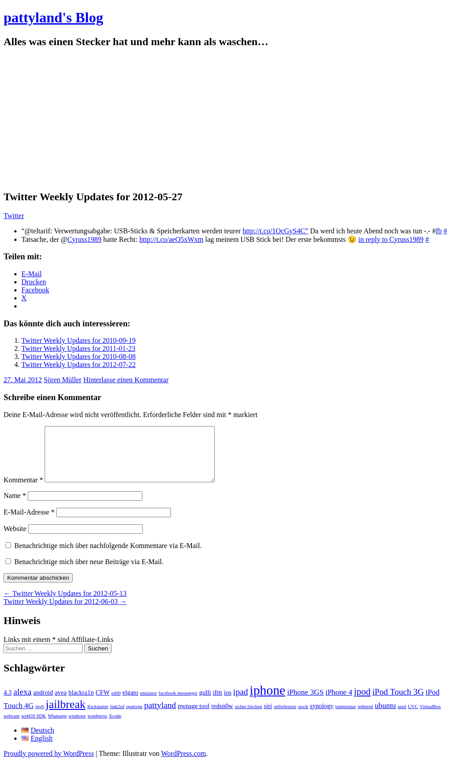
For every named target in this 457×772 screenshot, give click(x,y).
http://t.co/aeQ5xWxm (171, 239)
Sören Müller (63, 380)
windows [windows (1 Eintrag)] (77, 726)
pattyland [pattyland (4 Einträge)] (160, 716)
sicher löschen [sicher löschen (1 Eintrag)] (248, 717)
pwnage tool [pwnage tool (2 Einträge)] (193, 716)
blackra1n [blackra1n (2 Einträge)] (81, 703)
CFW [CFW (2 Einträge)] (102, 703)
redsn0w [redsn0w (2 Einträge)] (222, 716)
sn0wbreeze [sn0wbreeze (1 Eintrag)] (285, 717)
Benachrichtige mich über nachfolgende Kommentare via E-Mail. (108, 556)
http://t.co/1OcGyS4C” (275, 231)
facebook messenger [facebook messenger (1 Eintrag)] (178, 703)
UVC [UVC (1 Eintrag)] (413, 717)
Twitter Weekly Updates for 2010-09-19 (78, 340)
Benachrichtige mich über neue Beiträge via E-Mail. (89, 572)
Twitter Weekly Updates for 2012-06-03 (65, 612)
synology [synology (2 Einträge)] (321, 716)
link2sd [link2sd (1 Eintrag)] (117, 717)
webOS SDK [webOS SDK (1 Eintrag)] (33, 726)
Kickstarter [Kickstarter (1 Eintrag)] (97, 717)
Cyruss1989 (84, 239)
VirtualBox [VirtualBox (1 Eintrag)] (430, 717)
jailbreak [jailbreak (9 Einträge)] (65, 715)
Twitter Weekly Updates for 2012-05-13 (65, 604)
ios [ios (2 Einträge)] (228, 703)
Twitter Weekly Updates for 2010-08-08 (78, 356)
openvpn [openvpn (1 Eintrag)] (134, 717)
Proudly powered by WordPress (49, 764)
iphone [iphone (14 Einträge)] (268, 701)
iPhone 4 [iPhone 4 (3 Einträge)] (338, 703)
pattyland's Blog (53, 17)
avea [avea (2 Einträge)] (61, 703)
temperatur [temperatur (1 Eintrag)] (345, 717)
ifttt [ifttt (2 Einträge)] (217, 703)
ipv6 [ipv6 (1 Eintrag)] (39, 717)
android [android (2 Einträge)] (43, 703)
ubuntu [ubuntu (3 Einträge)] (385, 716)
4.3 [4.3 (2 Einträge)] (8, 703)
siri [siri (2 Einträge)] (268, 716)
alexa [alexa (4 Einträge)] (22, 702)
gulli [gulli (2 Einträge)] (205, 703)
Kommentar (23, 490)
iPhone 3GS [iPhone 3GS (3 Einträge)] (305, 703)
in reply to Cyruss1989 (391, 239)
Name (15, 506)
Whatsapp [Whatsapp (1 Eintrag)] (57, 726)
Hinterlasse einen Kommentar (126, 380)
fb (438, 231)
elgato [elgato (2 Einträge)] (130, 703)
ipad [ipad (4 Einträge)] (240, 702)
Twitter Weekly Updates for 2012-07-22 (78, 364)
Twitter (14, 215)
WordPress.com (183, 764)
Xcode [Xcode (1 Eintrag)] (115, 726)
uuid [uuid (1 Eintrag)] (402, 717)
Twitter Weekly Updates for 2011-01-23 (78, 348)
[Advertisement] (228, 119)
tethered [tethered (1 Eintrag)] (365, 717)
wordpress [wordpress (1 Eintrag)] (97, 726)
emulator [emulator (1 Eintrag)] (148, 703)
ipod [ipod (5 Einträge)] (362, 702)
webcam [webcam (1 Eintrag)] (12, 726)
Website (15, 539)
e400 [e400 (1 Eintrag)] (116, 703)
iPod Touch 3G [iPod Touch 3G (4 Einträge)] (398, 702)
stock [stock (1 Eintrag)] (303, 717)
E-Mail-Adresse (29, 523)
